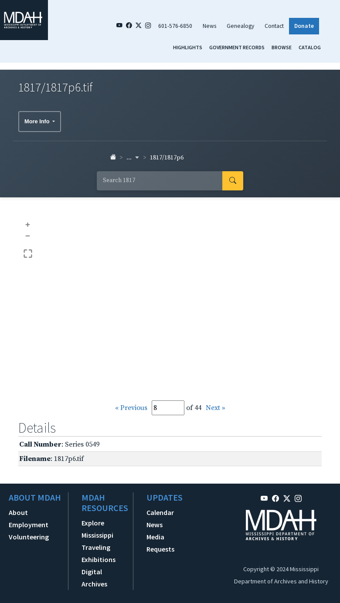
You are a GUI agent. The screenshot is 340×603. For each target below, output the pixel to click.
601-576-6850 (175, 26)
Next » (215, 407)
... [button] (132, 158)
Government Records (237, 47)
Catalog (310, 47)
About (18, 512)
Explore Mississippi (97, 528)
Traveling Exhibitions (99, 553)
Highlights (187, 47)
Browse (282, 47)
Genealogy (240, 26)
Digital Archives (94, 577)
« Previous (131, 407)
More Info (37, 121)
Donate (304, 26)
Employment (28, 524)
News (209, 26)
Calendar (160, 512)
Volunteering (29, 536)
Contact (274, 26)
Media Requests (160, 542)
